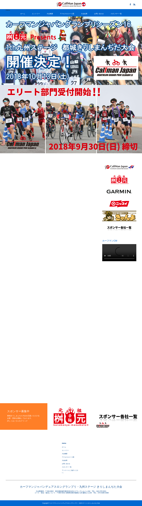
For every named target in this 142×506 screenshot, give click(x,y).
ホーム (22, 14)
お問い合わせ (99, 14)
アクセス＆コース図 (67, 14)
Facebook (130, 4)
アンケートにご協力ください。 (71, 19)
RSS (134, 4)
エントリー (36, 14)
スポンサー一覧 (116, 14)
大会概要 (50, 14)
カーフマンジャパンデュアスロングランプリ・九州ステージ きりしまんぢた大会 (71, 486)
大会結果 (84, 14)
